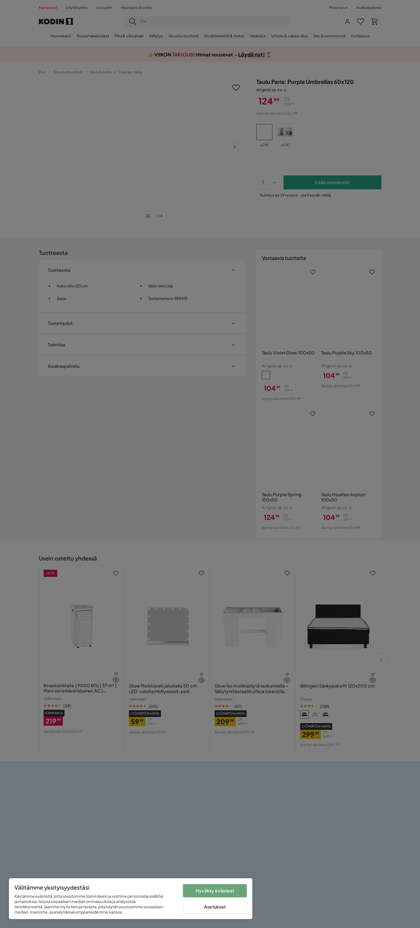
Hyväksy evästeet (215, 891)
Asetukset (215, 907)
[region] (130, 898)
